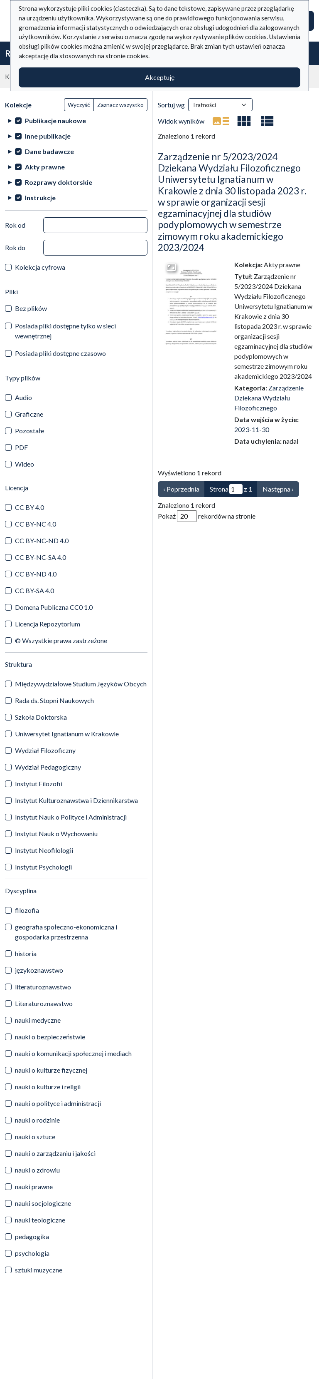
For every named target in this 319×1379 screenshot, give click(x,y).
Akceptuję (159, 77)
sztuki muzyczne (38, 1270)
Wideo (24, 464)
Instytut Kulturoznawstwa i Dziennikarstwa (76, 800)
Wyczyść (79, 104)
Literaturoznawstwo (44, 1003)
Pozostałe (29, 431)
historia (26, 953)
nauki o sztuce (35, 1136)
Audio (23, 397)
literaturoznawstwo (43, 987)
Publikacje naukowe (55, 120)
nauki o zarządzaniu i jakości (55, 1153)
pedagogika (32, 1236)
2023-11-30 (251, 429)
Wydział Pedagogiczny (48, 767)
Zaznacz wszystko (120, 104)
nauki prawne (34, 1186)
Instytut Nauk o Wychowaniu (56, 833)
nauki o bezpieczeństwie (50, 1037)
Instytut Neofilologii (44, 850)
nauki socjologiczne (43, 1203)
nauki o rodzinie (37, 1120)
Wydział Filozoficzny (45, 750)
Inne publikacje (48, 136)
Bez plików (31, 308)
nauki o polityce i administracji (58, 1103)
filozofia (27, 910)
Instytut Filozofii (38, 784)
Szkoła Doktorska (41, 717)
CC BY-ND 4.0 (35, 574)
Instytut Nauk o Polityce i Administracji (71, 817)
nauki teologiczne (40, 1220)
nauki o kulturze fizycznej (51, 1070)
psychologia (32, 1253)
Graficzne (29, 414)
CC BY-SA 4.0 (34, 590)
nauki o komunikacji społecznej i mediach (73, 1053)
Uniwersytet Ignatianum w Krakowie (67, 734)
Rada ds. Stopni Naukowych (54, 700)
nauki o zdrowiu (37, 1170)
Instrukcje (40, 197)
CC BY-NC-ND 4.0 (42, 540)
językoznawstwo (39, 970)
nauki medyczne (38, 1020)
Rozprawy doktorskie (58, 182)
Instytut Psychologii (43, 867)
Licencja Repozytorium (47, 624)
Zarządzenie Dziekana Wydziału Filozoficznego (269, 398)
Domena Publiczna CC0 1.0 (54, 607)
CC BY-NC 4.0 (35, 524)
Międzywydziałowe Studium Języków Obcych (81, 684)
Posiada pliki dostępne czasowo (60, 353)
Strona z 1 (231, 489)
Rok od (15, 225)
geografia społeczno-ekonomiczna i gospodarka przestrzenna (66, 932)
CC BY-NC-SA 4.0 (40, 557)
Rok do (15, 247)
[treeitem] (76, 120)
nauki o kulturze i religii (48, 1087)
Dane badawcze (49, 151)
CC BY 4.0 (29, 507)
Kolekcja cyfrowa (40, 267)
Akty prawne (45, 167)
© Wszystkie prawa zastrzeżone (61, 640)
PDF (21, 447)
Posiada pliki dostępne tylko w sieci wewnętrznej (65, 331)
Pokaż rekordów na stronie (206, 516)
